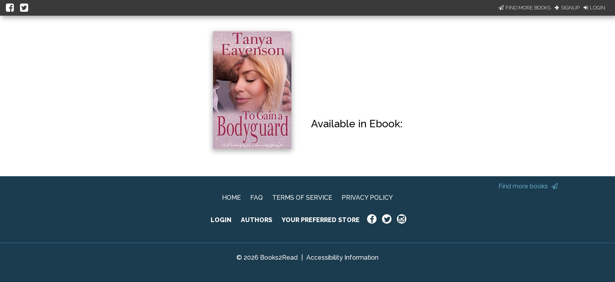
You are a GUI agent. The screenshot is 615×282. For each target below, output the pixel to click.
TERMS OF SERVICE (302, 197)
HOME (231, 197)
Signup (567, 8)
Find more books (528, 186)
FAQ (256, 197)
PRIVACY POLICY (367, 197)
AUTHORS (256, 220)
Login (594, 8)
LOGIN (221, 220)
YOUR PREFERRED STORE (321, 220)
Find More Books (525, 8)
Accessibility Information (342, 257)
